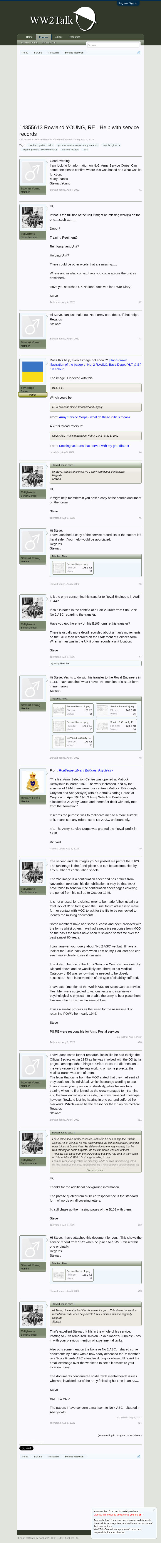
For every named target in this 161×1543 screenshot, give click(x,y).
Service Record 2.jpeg (78, 706)
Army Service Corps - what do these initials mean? (94, 417)
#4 (140, 452)
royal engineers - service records (39, 150)
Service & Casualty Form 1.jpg (83, 738)
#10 (140, 1042)
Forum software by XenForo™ (48, 1538)
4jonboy (55, 663)
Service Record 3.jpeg (122, 706)
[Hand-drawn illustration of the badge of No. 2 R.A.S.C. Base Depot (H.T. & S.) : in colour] (95, 364)
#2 (140, 302)
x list (85, 150)
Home (29, 37)
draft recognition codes (40, 145)
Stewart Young (72, 139)
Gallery (58, 37)
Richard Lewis (30, 798)
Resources (74, 37)
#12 (140, 1225)
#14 (140, 1422)
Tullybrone (28, 233)
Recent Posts (49, 42)
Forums (43, 37)
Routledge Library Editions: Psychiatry (86, 770)
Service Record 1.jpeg (78, 1271)
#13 (140, 1291)
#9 (140, 848)
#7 (140, 657)
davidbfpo (27, 387)
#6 (140, 584)
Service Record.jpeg (77, 564)
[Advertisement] (90, 90)
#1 (140, 189)
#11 (140, 1119)
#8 (140, 757)
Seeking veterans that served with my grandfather (94, 446)
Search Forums (29, 42)
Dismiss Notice (153, 1510)
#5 (140, 518)
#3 (140, 338)
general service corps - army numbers (78, 145)
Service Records (43, 139)
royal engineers (111, 145)
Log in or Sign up (128, 3)
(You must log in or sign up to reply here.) (120, 1435)
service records (70, 150)
